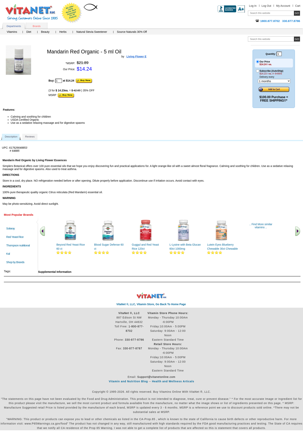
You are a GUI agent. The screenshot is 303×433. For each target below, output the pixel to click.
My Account (283, 5)
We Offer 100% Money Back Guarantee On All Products (71, 13)
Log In (253, 5)
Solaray (10, 228)
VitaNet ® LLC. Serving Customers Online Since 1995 (32, 12)
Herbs (62, 31)
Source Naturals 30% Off (132, 31)
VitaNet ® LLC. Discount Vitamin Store (152, 295)
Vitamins (12, 31)
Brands (37, 26)
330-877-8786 (134, 339)
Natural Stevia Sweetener (91, 31)
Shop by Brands (16, 262)
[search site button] (297, 39)
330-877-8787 (132, 348)
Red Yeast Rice (15, 236)
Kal (8, 253)
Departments (14, 26)
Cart (297, 5)
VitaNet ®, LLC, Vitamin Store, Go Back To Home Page (151, 304)
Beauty (45, 31)
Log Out (266, 5)
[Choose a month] (274, 81)
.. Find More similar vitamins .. (260, 226)
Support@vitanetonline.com (156, 376)
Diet (28, 31)
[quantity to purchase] (58, 81)
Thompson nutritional (18, 245)
